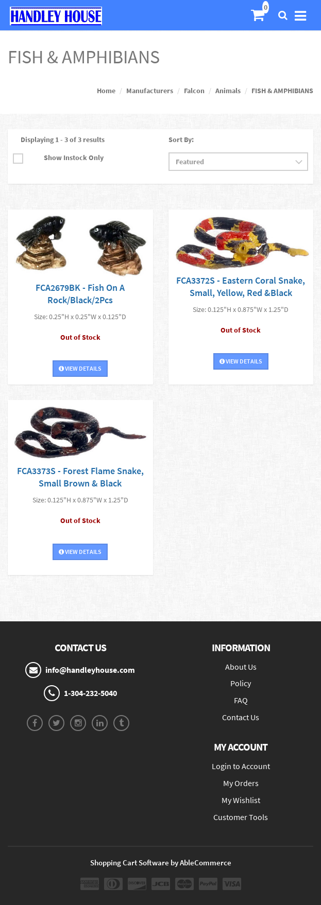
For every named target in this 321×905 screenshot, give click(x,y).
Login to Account (241, 766)
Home (106, 90)
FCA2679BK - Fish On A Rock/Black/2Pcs (80, 294)
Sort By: (181, 139)
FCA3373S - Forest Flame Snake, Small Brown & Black (80, 477)
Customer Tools (240, 817)
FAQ (241, 700)
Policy (240, 683)
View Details (80, 368)
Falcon (194, 90)
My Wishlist (241, 800)
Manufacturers (149, 90)
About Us (241, 667)
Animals (228, 90)
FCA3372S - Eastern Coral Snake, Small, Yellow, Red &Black (240, 286)
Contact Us (240, 717)
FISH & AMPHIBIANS (282, 90)
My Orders (241, 783)
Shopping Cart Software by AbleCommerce (160, 862)
